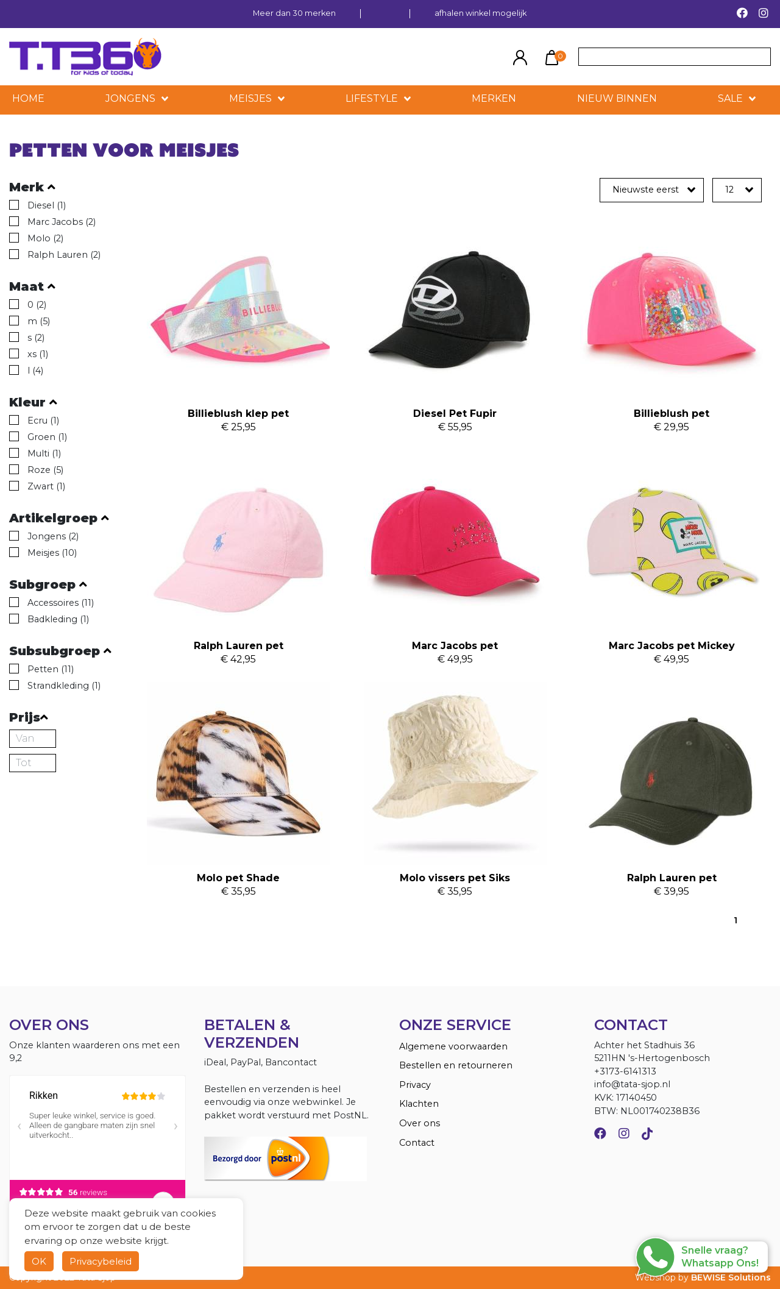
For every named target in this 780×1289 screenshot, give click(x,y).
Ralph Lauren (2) (64, 254)
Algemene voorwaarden (453, 1046)
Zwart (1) (46, 486)
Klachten (419, 1103)
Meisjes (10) (52, 552)
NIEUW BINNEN (617, 98)
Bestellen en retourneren (455, 1065)
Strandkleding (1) (64, 685)
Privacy (415, 1084)
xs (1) (37, 354)
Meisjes (250, 98)
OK (39, 1261)
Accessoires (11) (60, 602)
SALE (730, 98)
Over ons (419, 1123)
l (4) (35, 370)
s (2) (35, 337)
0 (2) (36, 304)
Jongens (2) (53, 536)
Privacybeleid (100, 1261)
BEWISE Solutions (731, 1277)
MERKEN (494, 98)
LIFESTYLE (372, 98)
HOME (28, 98)
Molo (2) (45, 238)
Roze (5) (45, 469)
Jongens (130, 98)
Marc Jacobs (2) (61, 221)
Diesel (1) (46, 205)
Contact (416, 1142)
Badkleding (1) (58, 619)
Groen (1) (47, 436)
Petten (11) (50, 669)
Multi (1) (44, 453)
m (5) (38, 321)
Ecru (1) (43, 420)
